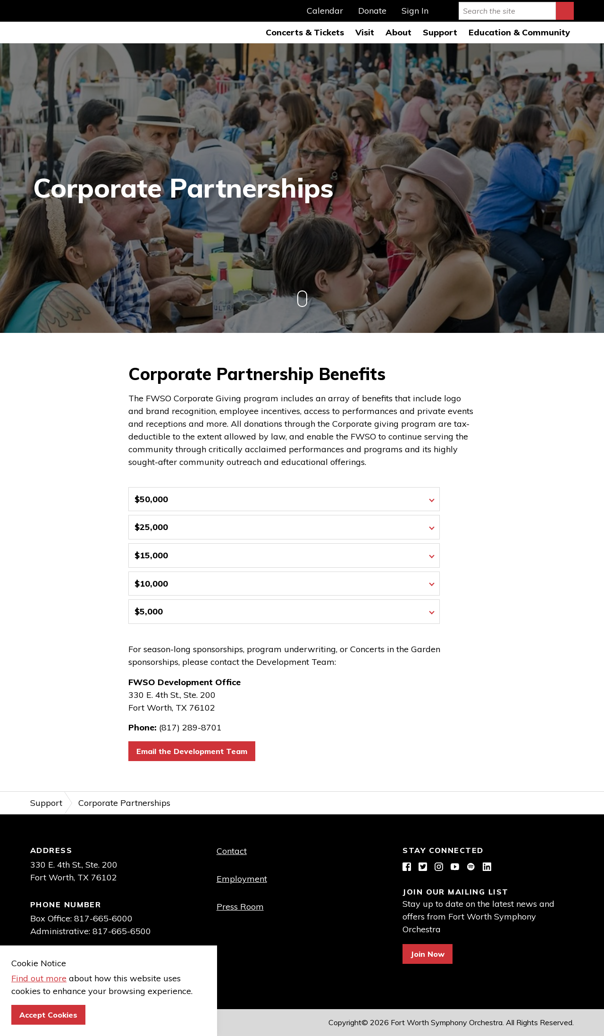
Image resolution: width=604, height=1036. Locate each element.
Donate (372, 11)
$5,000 (148, 611)
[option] (302, 188)
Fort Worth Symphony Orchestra (21, 21)
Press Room (240, 907)
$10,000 (151, 583)
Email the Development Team (191, 751)
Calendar (325, 11)
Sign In (415, 11)
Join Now (428, 954)
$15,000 (151, 555)
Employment (242, 879)
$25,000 (151, 527)
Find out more (39, 978)
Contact (232, 851)
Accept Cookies (48, 1014)
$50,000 (151, 499)
